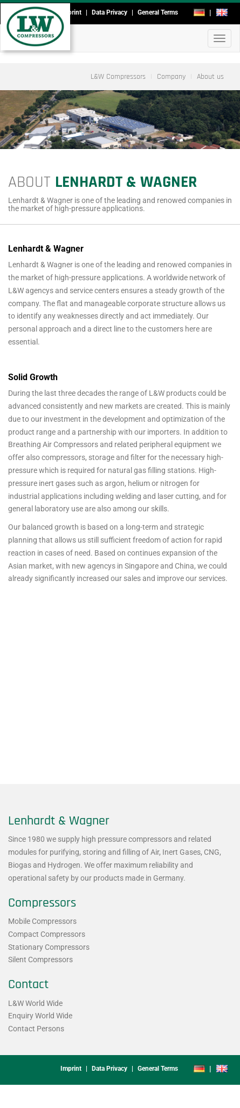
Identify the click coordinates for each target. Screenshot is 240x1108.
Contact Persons (36, 1028)
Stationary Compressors (49, 947)
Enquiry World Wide (40, 1015)
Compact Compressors (46, 934)
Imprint (70, 12)
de (199, 12)
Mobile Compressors (42, 921)
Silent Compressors (40, 959)
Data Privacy (109, 12)
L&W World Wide (35, 1003)
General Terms (158, 12)
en (222, 12)
